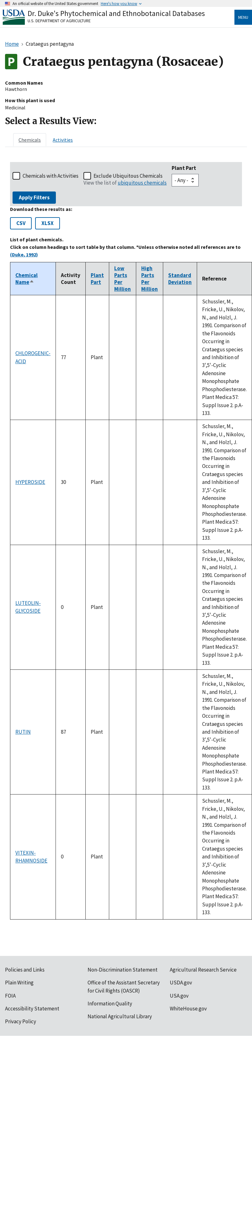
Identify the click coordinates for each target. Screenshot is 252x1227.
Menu (243, 17)
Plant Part (184, 168)
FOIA (10, 995)
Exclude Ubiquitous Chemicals (128, 175)
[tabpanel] (126, 541)
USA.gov (179, 995)
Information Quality (110, 1003)
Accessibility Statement (32, 1008)
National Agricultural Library (120, 1016)
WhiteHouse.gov (188, 1008)
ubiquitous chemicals (142, 182)
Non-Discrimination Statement (123, 969)
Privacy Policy (20, 1021)
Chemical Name (26, 279)
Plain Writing (19, 982)
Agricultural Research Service (203, 969)
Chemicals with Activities (50, 175)
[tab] (30, 140)
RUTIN (23, 731)
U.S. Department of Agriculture (59, 21)
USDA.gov (181, 982)
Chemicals (30, 140)
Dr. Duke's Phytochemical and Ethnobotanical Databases (116, 13)
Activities (63, 140)
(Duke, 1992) (24, 254)
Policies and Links (25, 969)
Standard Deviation (180, 279)
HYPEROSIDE (30, 482)
